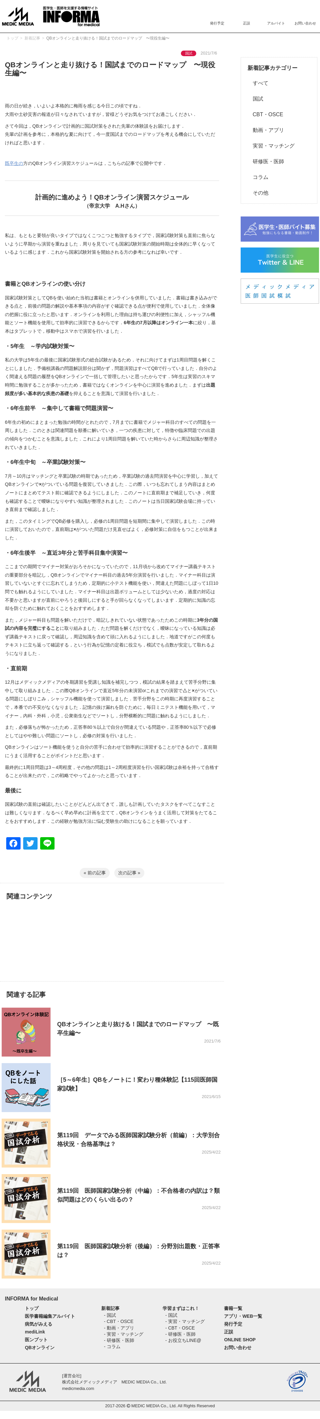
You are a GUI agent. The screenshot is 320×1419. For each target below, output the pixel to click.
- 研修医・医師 (119, 1340)
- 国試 (110, 1315)
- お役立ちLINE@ (183, 1340)
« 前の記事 (95, 872)
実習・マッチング (271, 146)
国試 (255, 99)
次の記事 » (129, 872)
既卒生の (14, 163)
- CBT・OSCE (118, 1321)
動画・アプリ (266, 130)
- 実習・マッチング (123, 1334)
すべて (258, 83)
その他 (258, 193)
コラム (258, 177)
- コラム (112, 1346)
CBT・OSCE (265, 114)
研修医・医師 (266, 161)
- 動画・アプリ (119, 1328)
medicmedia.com (78, 1388)
